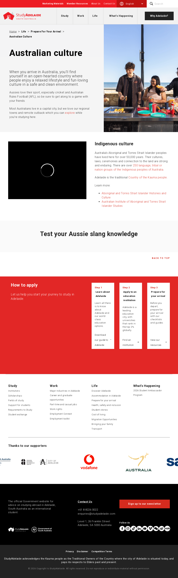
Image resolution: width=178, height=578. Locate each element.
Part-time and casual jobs (63, 404)
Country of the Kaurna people (147, 177)
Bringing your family (102, 424)
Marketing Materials (53, 3)
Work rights (56, 409)
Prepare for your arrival (46, 31)
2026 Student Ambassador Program (147, 392)
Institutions (14, 391)
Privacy (70, 551)
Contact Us (109, 3)
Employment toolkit (60, 418)
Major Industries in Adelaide (65, 391)
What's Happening (121, 15)
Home (13, 31)
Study (65, 15)
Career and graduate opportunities (61, 397)
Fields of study (16, 400)
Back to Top (161, 258)
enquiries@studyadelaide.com (96, 513)
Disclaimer (82, 551)
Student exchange (17, 414)
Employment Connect (61, 414)
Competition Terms (101, 551)
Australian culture (20, 36)
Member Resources (77, 3)
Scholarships (15, 395)
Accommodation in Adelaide (106, 395)
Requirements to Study (20, 410)
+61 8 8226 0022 (88, 509)
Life (95, 15)
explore (70, 112)
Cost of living (99, 414)
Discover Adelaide (101, 391)
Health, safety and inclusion (106, 405)
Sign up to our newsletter (144, 503)
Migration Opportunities (104, 419)
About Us (95, 3)
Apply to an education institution (129, 296)
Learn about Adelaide (103, 293)
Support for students (19, 405)
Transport (97, 428)
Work (80, 15)
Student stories (100, 410)
